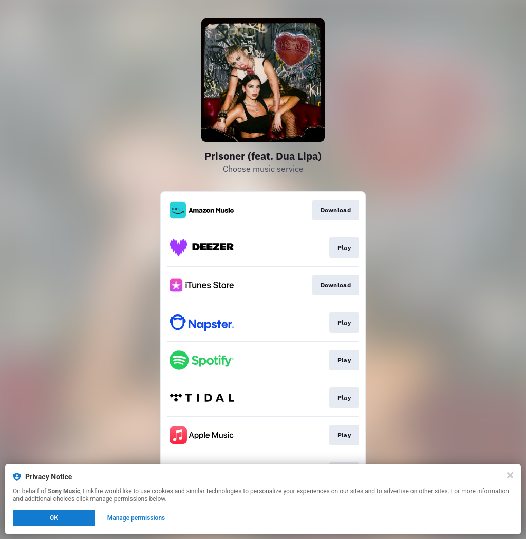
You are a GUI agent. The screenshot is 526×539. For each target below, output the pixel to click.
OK (54, 518)
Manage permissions (136, 518)
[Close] (510, 475)
